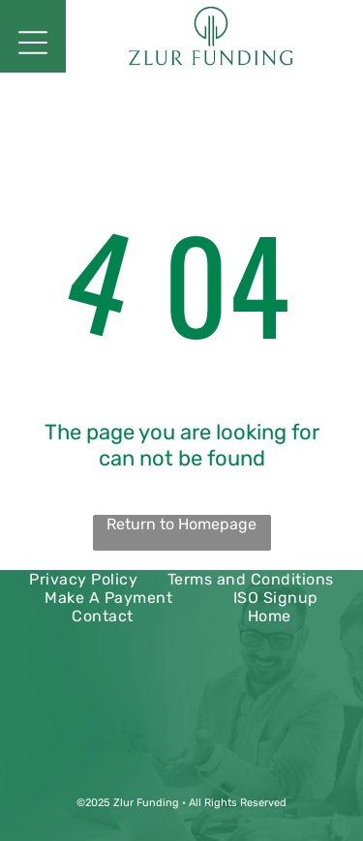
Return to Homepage (181, 524)
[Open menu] (32, 42)
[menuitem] (83, 579)
